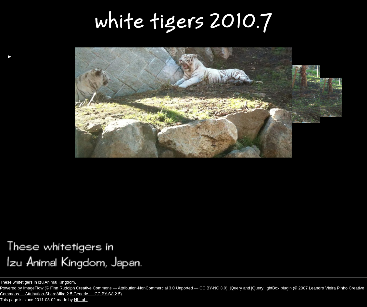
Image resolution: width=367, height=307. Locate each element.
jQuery (236, 288)
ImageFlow (33, 288)
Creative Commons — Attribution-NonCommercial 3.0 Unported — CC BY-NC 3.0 (151, 288)
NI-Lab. (81, 299)
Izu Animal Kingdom (56, 282)
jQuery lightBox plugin (271, 288)
